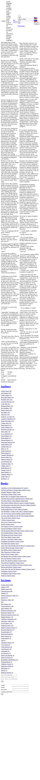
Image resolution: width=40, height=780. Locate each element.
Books (4, 483)
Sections (6, 580)
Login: (3, 685)
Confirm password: (6, 692)
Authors (6, 386)
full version (15, 21)
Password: (4, 690)
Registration (21, 26)
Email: (3, 688)
